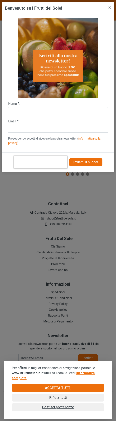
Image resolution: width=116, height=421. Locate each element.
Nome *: (14, 104)
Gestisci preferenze (58, 407)
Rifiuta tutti (58, 397)
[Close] (109, 7)
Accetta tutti (58, 388)
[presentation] (40, 162)
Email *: (13, 121)
